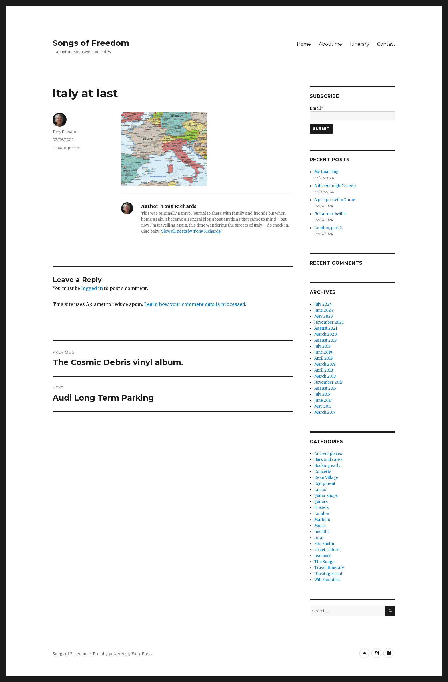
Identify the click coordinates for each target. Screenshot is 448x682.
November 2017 (328, 382)
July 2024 (323, 304)
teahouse (322, 555)
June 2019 (323, 352)
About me (330, 44)
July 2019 (322, 346)
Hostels (321, 507)
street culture (326, 549)
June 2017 (323, 400)
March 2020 (325, 334)
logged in (92, 288)
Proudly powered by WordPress (122, 653)
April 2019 (323, 358)
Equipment (324, 483)
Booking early (327, 465)
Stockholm (324, 543)
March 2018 (325, 376)
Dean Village (326, 477)
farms (320, 489)
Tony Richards (65, 131)
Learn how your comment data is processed (194, 304)
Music (319, 525)
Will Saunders (327, 579)
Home (304, 44)
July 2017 (322, 394)
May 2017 (322, 406)
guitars (321, 501)
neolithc (321, 531)
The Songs (324, 561)
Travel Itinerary (329, 567)
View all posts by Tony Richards (191, 231)
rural (318, 537)
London (321, 513)
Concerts (322, 471)
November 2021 (328, 322)
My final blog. (326, 171)
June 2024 (323, 310)
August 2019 (325, 340)
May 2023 (323, 316)
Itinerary (359, 44)
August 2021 (325, 328)
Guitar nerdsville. (330, 213)
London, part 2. (328, 227)
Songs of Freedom (91, 43)
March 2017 (324, 412)
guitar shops (326, 495)
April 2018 (323, 370)
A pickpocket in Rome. (335, 199)
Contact (386, 44)
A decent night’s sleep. (335, 185)
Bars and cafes (328, 459)
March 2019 (324, 364)
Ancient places (328, 453)
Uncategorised (67, 147)
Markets (322, 519)
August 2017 (325, 388)
